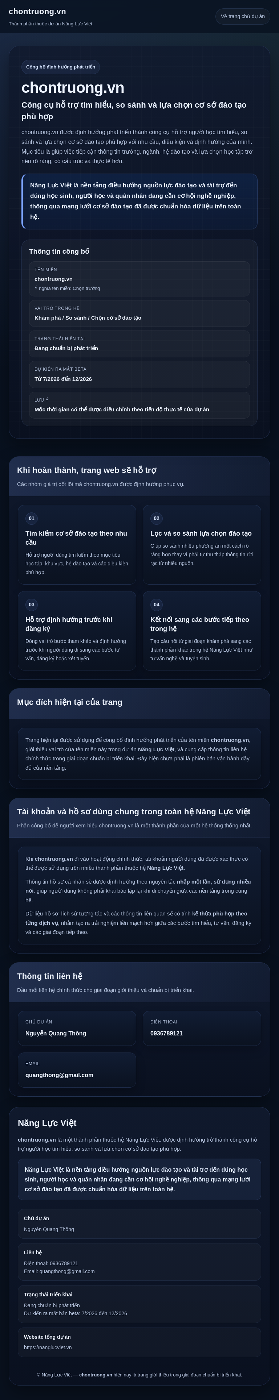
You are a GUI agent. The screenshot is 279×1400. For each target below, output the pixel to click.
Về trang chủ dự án (243, 16)
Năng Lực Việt (47, 1123)
